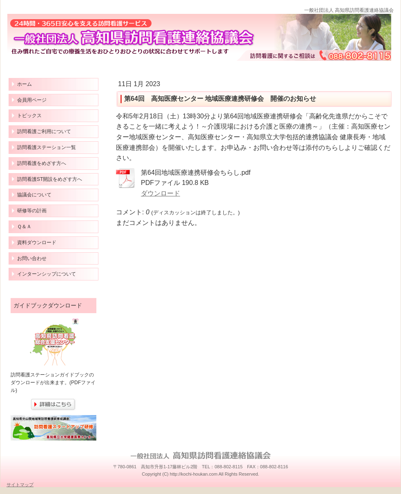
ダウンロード (160, 193)
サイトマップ (20, 484)
